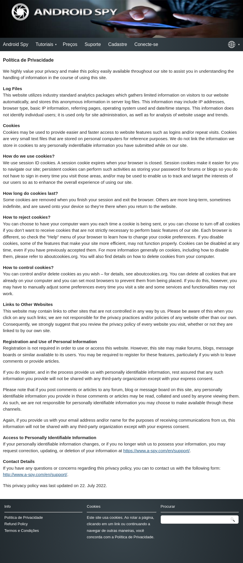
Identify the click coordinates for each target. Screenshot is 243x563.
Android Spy (15, 44)
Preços (70, 44)
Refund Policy (16, 524)
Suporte (93, 44)
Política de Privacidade (23, 517)
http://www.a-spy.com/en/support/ (35, 474)
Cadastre (117, 44)
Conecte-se (146, 44)
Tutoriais (44, 44)
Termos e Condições (21, 530)
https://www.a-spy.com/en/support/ (156, 450)
